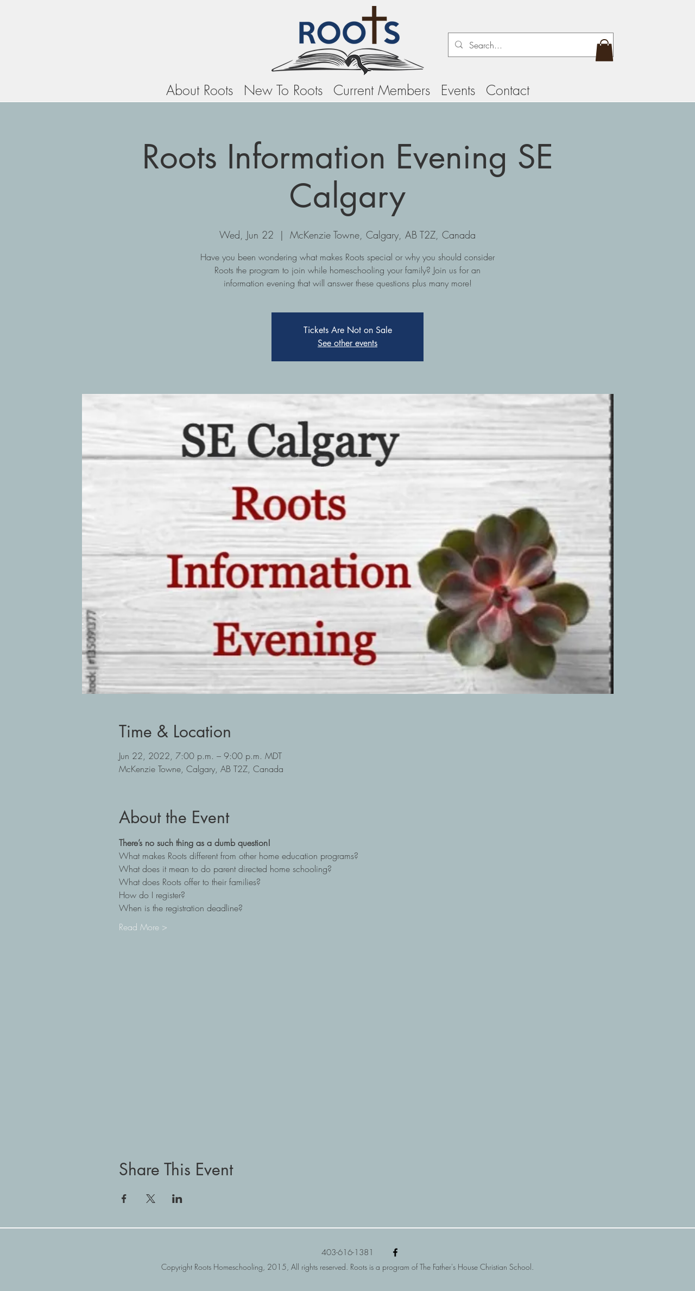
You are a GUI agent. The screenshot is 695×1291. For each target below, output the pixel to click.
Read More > (143, 927)
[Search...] (529, 45)
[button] (604, 50)
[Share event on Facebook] (124, 1198)
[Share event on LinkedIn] (177, 1198)
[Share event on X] (151, 1198)
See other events (347, 343)
